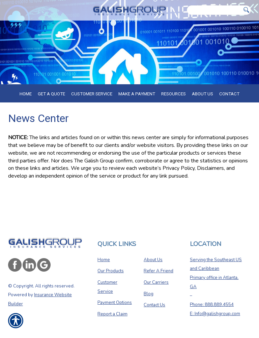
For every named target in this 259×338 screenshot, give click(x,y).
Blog (148, 294)
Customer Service (107, 287)
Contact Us (154, 305)
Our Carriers (156, 282)
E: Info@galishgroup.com (215, 314)
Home (103, 260)
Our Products (110, 271)
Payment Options (114, 303)
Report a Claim (112, 314)
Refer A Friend (158, 271)
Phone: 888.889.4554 (212, 305)
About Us (153, 260)
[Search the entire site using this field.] (214, 10)
